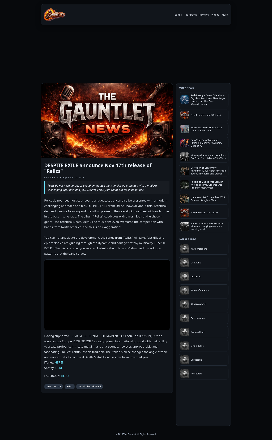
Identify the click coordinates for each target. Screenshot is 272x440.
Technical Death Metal (89, 386)
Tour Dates (190, 14)
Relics (70, 386)
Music (225, 14)
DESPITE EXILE (53, 386)
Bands (178, 14)
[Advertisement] (136, 56)
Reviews (204, 14)
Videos (215, 14)
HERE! (59, 362)
